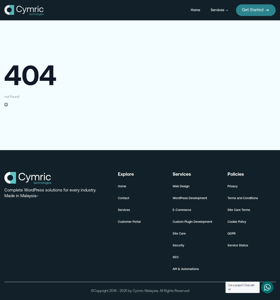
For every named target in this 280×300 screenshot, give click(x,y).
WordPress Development (190, 198)
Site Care (179, 233)
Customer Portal (129, 222)
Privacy (233, 186)
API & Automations (186, 269)
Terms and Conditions (243, 198)
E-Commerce (182, 210)
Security (178, 245)
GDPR (232, 233)
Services (217, 10)
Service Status (238, 245)
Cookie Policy (237, 222)
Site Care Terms (239, 210)
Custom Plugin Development (192, 222)
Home (195, 10)
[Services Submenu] (228, 10)
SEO (176, 257)
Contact (123, 198)
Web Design (181, 186)
